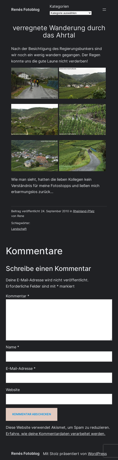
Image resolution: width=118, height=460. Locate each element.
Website (13, 390)
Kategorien (59, 6)
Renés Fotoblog (25, 9)
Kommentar (17, 296)
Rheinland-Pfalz (84, 211)
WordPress (97, 453)
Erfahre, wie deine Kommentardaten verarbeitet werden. (55, 433)
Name (12, 347)
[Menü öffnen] (104, 9)
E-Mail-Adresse (21, 368)
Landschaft (19, 229)
